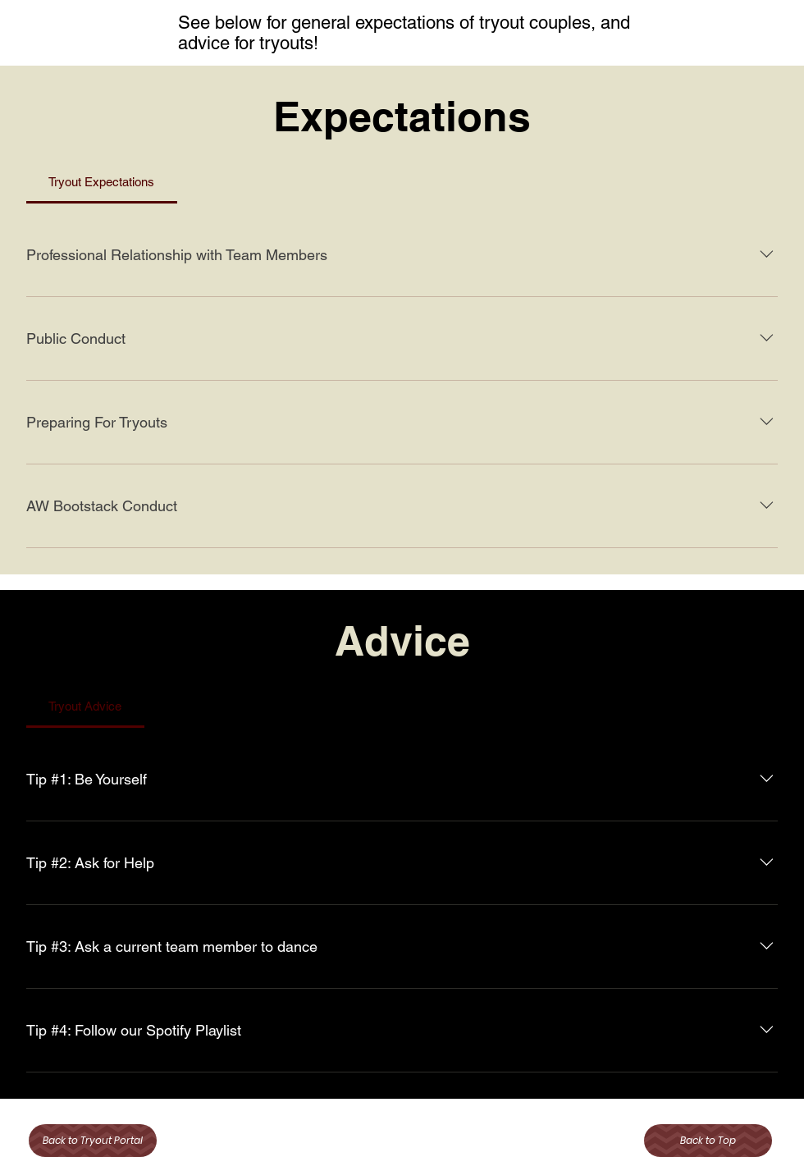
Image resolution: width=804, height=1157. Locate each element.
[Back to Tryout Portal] (93, 1140)
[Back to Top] (708, 1140)
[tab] (101, 182)
